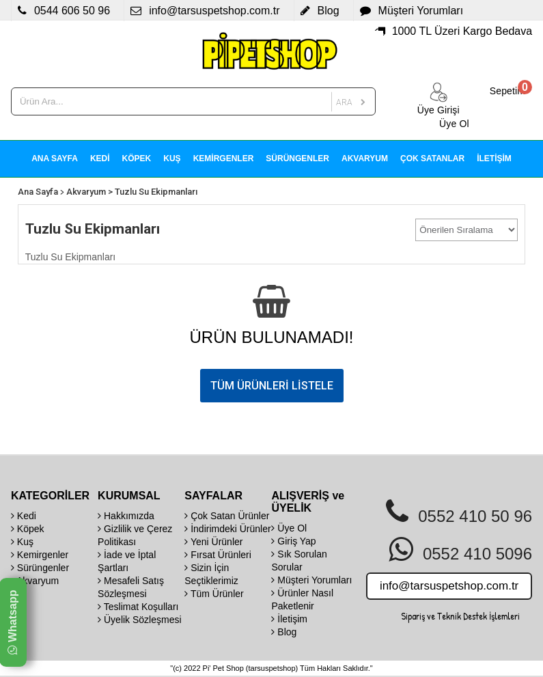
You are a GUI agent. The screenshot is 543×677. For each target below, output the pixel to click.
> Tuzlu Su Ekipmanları (152, 191)
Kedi (23, 515)
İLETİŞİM (494, 158)
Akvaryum (86, 191)
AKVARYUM (365, 158)
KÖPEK (137, 158)
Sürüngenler (40, 567)
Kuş (22, 541)
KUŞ (171, 158)
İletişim (289, 618)
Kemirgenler (39, 554)
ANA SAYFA (54, 158)
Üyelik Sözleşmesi (139, 619)
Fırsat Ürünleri (217, 554)
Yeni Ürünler (213, 541)
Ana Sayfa (38, 191)
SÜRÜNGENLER (297, 158)
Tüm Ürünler (213, 593)
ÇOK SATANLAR (432, 158)
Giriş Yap (293, 541)
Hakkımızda (126, 515)
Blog (283, 631)
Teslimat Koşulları (138, 606)
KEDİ (100, 158)
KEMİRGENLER (223, 158)
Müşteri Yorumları (311, 580)
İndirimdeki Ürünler (227, 528)
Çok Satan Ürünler (226, 515)
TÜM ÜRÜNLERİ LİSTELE (271, 385)
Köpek (27, 528)
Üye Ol (289, 528)
